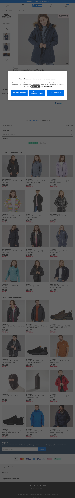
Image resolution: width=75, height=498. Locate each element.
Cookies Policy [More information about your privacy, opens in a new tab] (47, 86)
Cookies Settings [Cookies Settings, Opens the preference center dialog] (55, 93)
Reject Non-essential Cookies (37, 92)
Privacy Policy (35, 86)
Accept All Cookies (19, 93)
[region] (37, 85)
